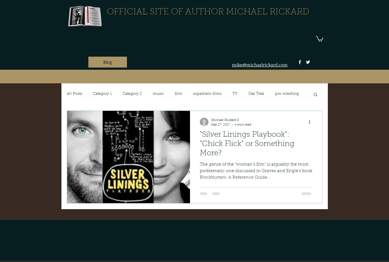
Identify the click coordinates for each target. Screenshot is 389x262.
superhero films (207, 94)
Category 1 (102, 94)
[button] (319, 38)
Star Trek (256, 94)
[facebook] (300, 62)
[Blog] (107, 62)
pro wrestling (287, 94)
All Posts (74, 94)
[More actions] (311, 122)
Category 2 (132, 94)
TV (235, 94)
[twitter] (308, 62)
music (158, 94)
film (178, 94)
